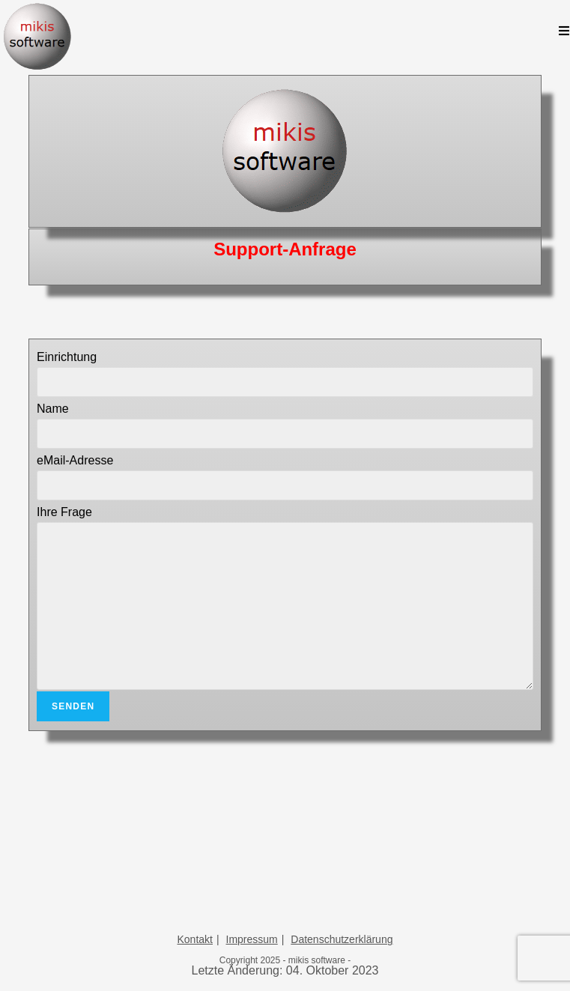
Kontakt (195, 939)
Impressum (252, 939)
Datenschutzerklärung (341, 939)
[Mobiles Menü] (564, 31)
